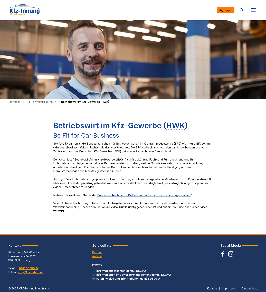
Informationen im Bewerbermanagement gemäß (133, 274)
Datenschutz (249, 288)
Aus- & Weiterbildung (39, 101)
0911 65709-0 (28, 268)
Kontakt (212, 288)
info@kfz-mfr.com (30, 272)
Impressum (229, 288)
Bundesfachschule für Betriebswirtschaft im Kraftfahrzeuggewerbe (144, 195)
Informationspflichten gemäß (121, 270)
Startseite (14, 101)
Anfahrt (97, 256)
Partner (97, 252)
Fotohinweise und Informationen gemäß (128, 278)
